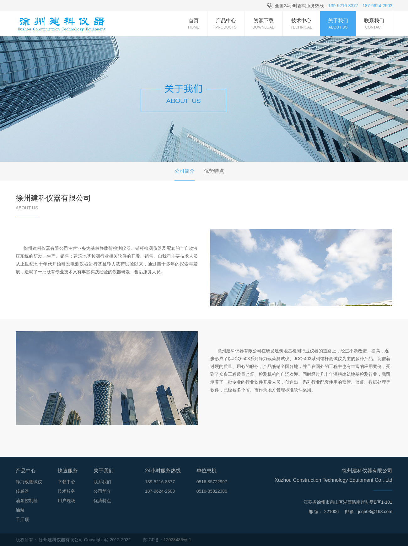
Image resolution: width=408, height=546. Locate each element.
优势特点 (102, 500)
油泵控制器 (27, 500)
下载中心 (66, 481)
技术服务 (66, 491)
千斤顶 (22, 519)
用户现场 (66, 500)
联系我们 (102, 481)
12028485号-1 (177, 539)
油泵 (20, 509)
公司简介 (102, 491)
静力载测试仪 (29, 481)
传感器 (22, 491)
